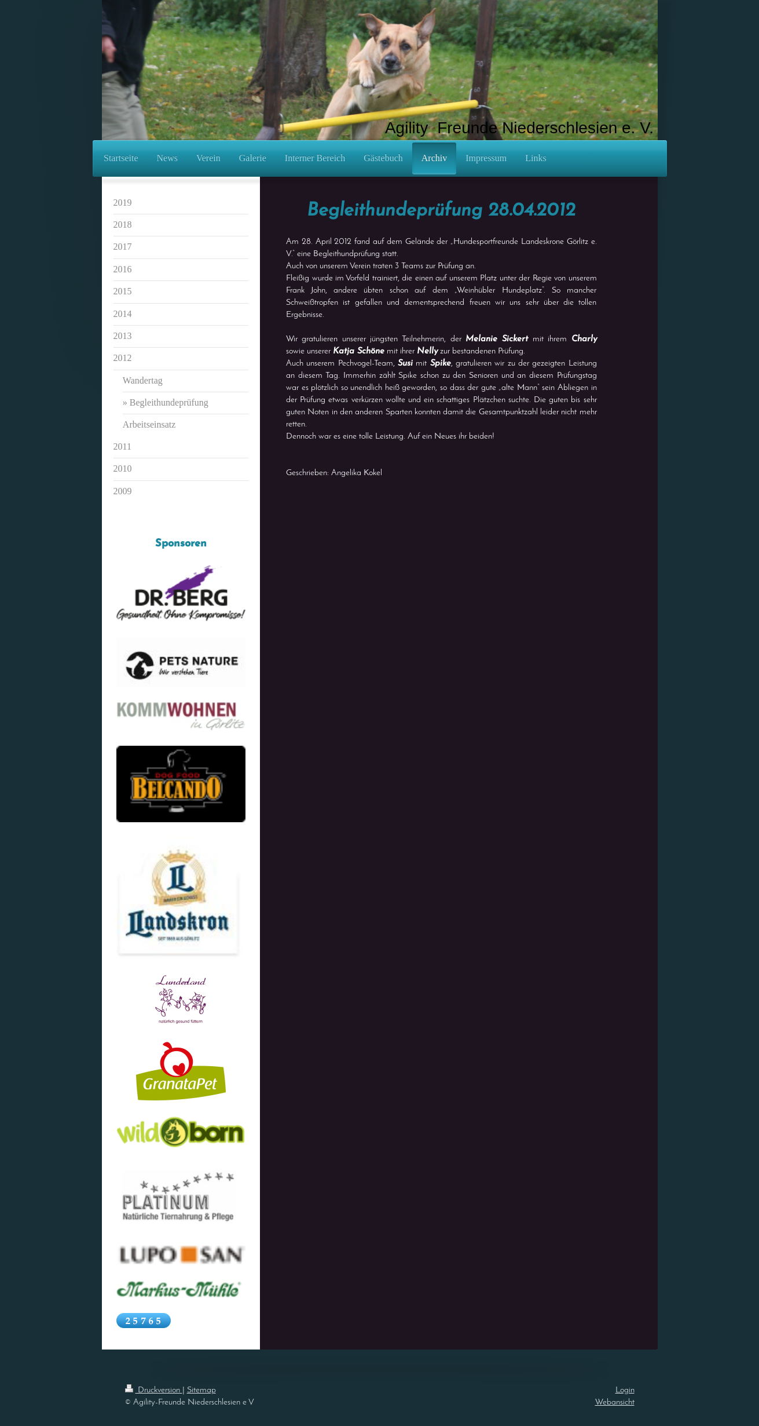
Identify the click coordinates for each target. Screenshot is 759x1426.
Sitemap (201, 1390)
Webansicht (615, 1402)
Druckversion (153, 1390)
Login (625, 1390)
